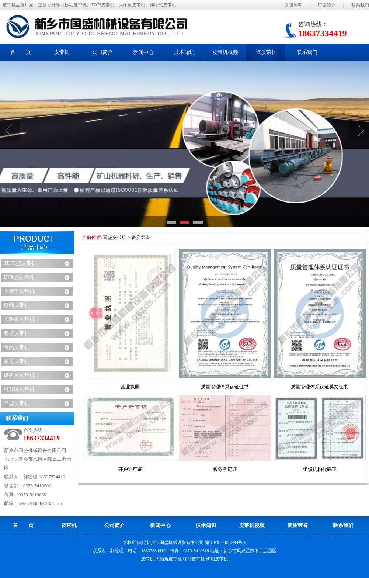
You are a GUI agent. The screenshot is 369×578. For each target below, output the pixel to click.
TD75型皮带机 (20, 263)
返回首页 (293, 5)
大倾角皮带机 (19, 291)
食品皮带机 (16, 347)
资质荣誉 (140, 237)
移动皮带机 (16, 305)
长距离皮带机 (19, 319)
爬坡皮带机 (16, 333)
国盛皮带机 (114, 237)
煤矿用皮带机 (19, 375)
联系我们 (360, 5)
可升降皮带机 (19, 389)
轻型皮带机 (16, 403)
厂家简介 (326, 5)
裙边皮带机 (16, 361)
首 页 (20, 52)
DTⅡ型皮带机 (19, 277)
